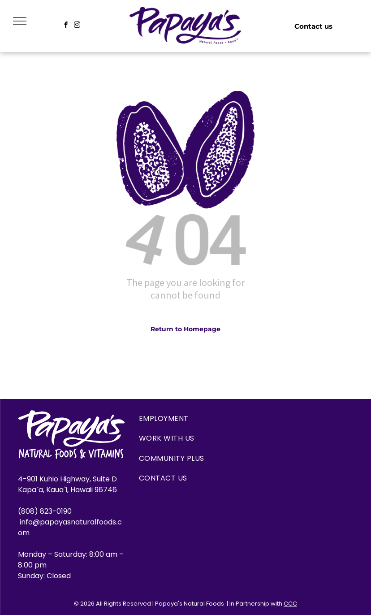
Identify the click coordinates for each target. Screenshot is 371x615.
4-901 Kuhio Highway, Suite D (67, 479)
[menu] (19, 21)
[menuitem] (185, 419)
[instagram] (77, 26)
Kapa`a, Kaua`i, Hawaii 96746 (67, 490)
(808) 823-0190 (45, 511)
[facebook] (66, 26)
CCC (290, 603)
